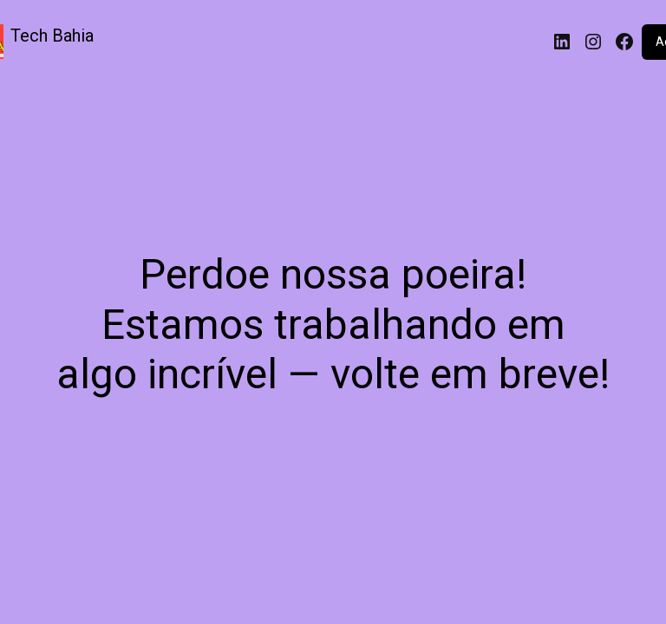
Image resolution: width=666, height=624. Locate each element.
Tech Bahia (52, 35)
